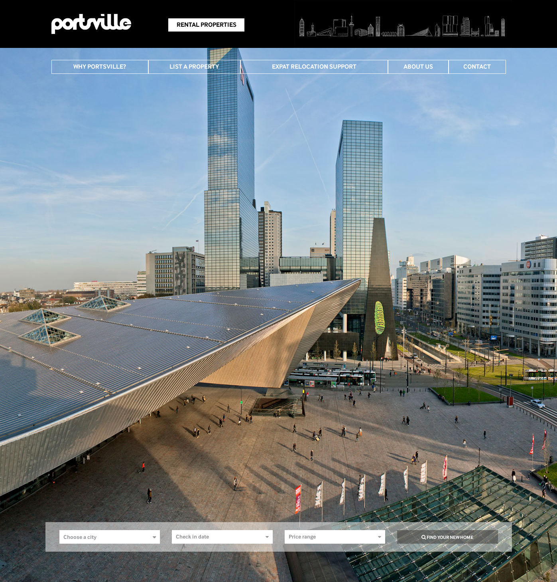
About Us (418, 66)
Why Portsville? (99, 66)
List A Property (194, 66)
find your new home (447, 537)
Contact (477, 66)
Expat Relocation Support (314, 66)
